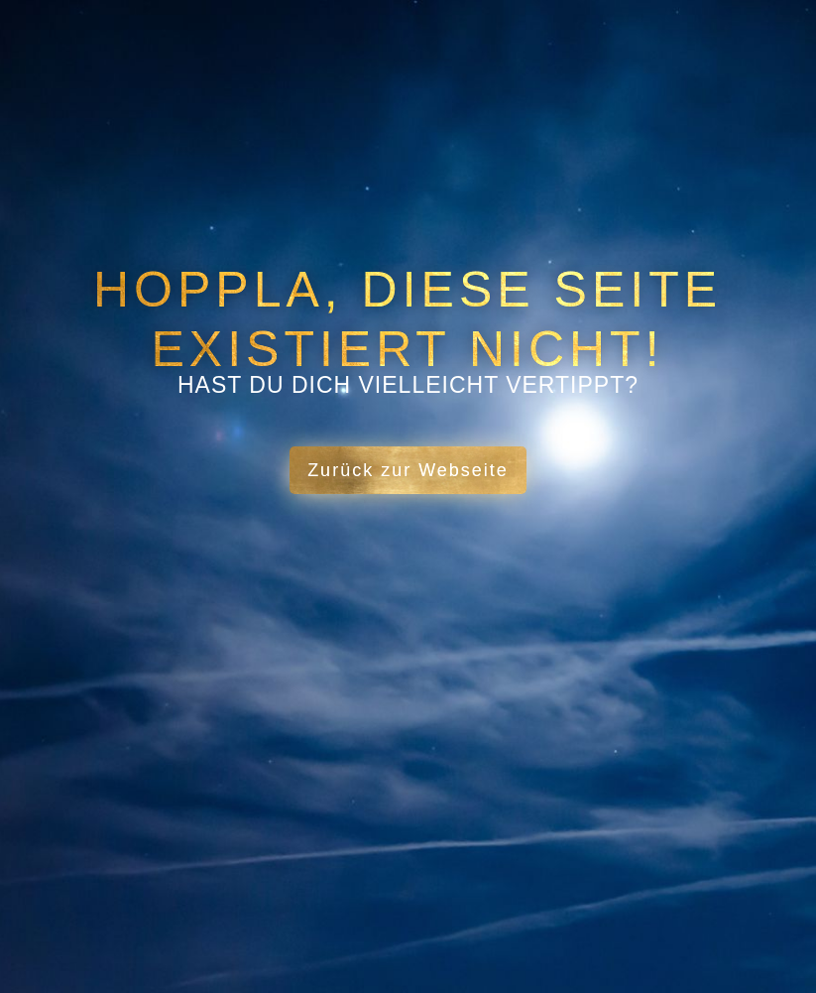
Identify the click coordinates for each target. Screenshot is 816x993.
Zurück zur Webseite (408, 470)
